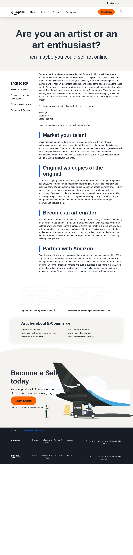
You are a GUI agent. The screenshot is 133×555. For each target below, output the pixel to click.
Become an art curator (21, 104)
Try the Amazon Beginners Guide (36, 310)
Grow (43, 12)
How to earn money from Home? (78, 330)
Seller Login (114, 3)
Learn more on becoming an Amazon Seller (86, 310)
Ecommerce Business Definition (33, 337)
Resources (71, 12)
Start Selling (106, 12)
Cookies (70, 440)
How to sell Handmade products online (81, 337)
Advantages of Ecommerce (31, 330)
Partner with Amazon (20, 110)
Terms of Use (58, 440)
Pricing (56, 12)
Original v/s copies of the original (20, 97)
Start (32, 12)
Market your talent (19, 89)
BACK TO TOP (19, 83)
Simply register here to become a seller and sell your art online (86, 271)
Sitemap (35, 440)
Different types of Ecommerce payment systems (39, 333)
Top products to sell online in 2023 (79, 333)
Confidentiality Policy (46, 441)
